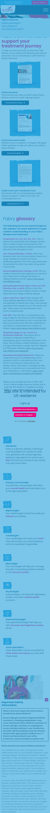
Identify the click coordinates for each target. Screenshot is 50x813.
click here (31, 421)
